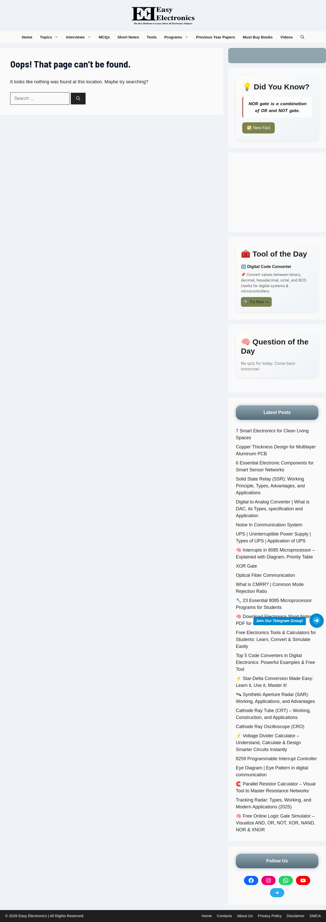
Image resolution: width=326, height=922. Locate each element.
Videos (286, 37)
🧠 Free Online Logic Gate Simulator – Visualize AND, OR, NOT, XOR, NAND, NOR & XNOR (275, 822)
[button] (302, 37)
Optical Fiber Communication (265, 575)
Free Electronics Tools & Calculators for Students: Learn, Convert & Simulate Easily (276, 639)
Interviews (80, 37)
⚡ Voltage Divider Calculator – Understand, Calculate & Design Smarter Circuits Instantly (268, 742)
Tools (152, 37)
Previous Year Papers (215, 37)
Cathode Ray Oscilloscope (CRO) (270, 726)
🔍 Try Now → (256, 302)
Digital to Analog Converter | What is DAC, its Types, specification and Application (272, 508)
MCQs (104, 37)
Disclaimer (296, 916)
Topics (51, 37)
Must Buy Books (258, 37)
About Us (245, 916)
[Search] (78, 98)
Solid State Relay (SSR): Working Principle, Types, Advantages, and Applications (270, 485)
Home (27, 37)
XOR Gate (246, 566)
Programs (178, 37)
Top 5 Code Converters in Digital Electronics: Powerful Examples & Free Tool (275, 662)
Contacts (224, 916)
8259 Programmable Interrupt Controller (276, 758)
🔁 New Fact (258, 128)
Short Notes (128, 37)
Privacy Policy (269, 916)
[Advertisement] (277, 192)
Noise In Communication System (269, 524)
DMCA (315, 916)
